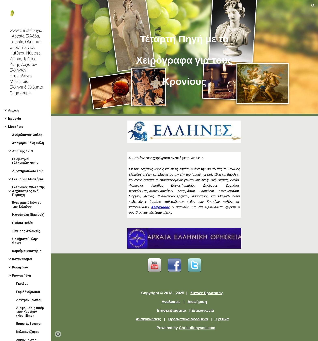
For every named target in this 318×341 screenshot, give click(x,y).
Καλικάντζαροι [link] (27, 332)
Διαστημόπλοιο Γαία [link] (27, 171)
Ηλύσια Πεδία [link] (22, 223)
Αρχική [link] (13, 110)
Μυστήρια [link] (15, 127)
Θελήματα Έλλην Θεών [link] (25, 241)
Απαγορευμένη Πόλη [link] (28, 143)
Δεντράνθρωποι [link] (28, 300)
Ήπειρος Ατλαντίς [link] (26, 231)
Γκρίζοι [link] (22, 283)
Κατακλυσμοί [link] (22, 259)
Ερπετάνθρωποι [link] (28, 324)
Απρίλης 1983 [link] (22, 151)
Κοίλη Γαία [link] (20, 267)
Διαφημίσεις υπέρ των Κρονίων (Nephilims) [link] (30, 311)
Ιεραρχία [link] (14, 119)
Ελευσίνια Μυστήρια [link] (27, 179)
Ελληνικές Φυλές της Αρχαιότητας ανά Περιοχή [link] (28, 191)
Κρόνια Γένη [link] (21, 275)
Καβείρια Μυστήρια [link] (26, 251)
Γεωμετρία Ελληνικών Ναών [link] (25, 161)
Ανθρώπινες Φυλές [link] (27, 135)
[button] (313, 6)
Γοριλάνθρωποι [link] (28, 292)
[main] (184, 57)
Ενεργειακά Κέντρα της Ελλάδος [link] (26, 204)
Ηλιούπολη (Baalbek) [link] (28, 215)
